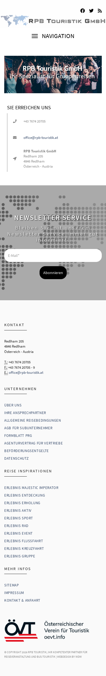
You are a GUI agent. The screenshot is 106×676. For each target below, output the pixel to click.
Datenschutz (16, 458)
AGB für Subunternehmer (28, 428)
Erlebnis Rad (16, 525)
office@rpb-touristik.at (40, 137)
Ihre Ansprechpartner (25, 412)
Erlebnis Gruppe (19, 556)
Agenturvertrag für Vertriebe (33, 443)
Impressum (14, 592)
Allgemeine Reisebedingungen (32, 420)
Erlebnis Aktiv (18, 510)
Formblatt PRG (18, 435)
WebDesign (64, 657)
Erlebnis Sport (18, 518)
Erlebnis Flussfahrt (23, 541)
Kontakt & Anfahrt (22, 600)
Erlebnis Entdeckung (24, 495)
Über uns (12, 405)
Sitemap (11, 585)
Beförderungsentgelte (26, 450)
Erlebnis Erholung (22, 503)
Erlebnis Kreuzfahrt (24, 548)
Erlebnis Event (18, 533)
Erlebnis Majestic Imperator (31, 487)
